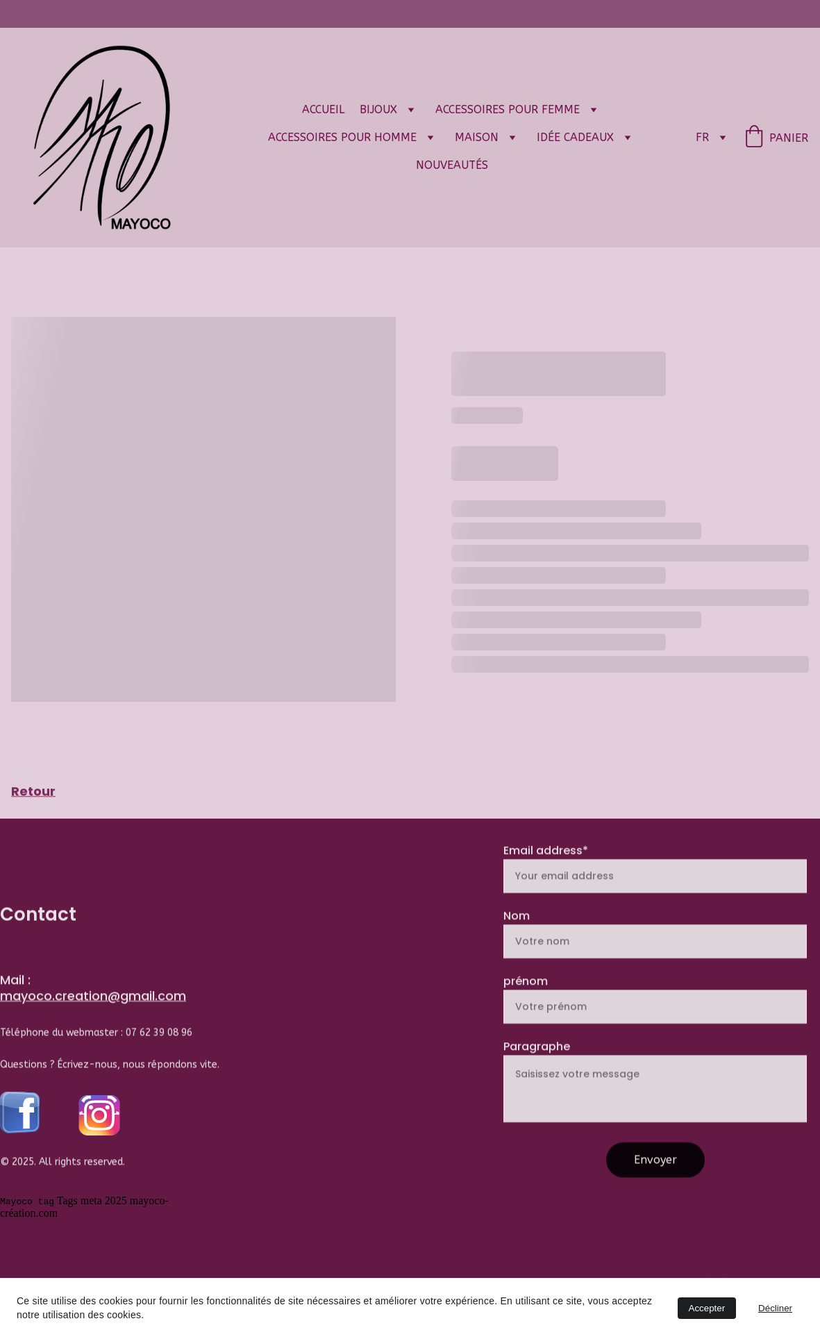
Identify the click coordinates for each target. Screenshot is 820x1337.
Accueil (323, 109)
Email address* (545, 874)
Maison (477, 137)
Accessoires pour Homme (342, 137)
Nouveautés (452, 165)
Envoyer (655, 1183)
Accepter (707, 1308)
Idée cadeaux (575, 137)
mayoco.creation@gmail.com (93, 998)
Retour (33, 792)
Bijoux (378, 109)
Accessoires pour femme (507, 109)
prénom (525, 1004)
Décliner (775, 1308)
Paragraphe (536, 1070)
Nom (516, 939)
